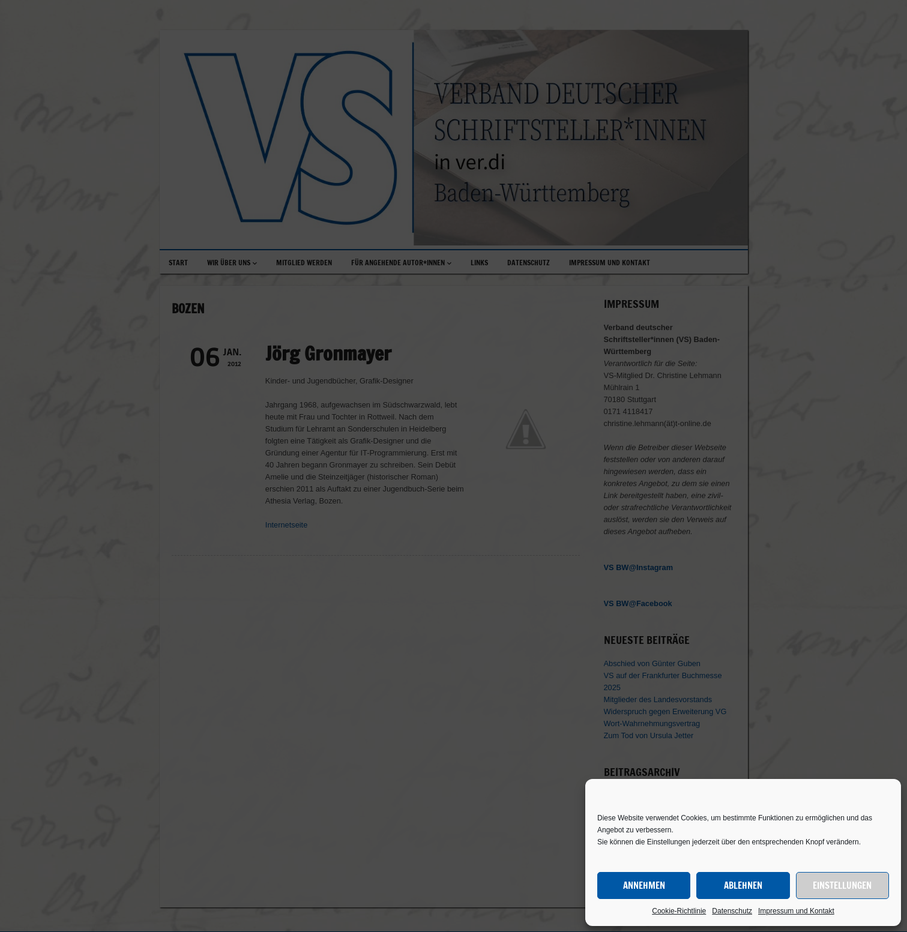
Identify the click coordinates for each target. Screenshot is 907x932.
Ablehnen (743, 885)
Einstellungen (842, 885)
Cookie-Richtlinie (679, 911)
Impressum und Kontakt (796, 911)
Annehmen (644, 885)
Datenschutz (732, 911)
